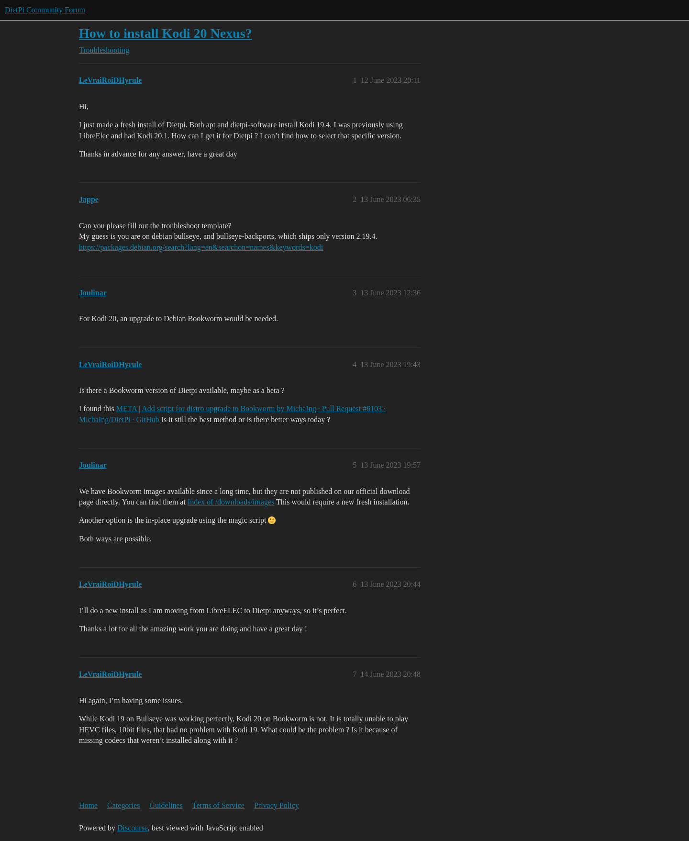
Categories (123, 805)
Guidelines (166, 805)
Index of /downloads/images (231, 502)
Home (88, 805)
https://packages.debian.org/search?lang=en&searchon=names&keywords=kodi (201, 247)
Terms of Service (218, 805)
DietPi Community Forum (45, 10)
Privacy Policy (276, 805)
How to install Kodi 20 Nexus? (165, 33)
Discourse (132, 828)
